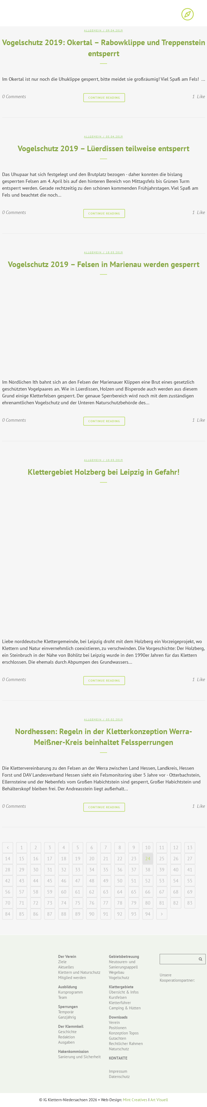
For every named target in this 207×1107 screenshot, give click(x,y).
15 (21, 859)
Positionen (117, 1027)
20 (91, 859)
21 (105, 859)
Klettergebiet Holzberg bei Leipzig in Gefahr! (104, 472)
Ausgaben (66, 1042)
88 (63, 914)
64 (119, 892)
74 (63, 903)
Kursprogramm (70, 992)
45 (49, 881)
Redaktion (66, 1036)
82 (175, 903)
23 (133, 859)
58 (35, 892)
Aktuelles (66, 967)
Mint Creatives (135, 1099)
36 (119, 870)
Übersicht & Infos (124, 992)
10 (147, 847)
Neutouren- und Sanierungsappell (123, 964)
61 (77, 892)
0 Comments (14, 96)
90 (91, 914)
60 (63, 892)
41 (189, 870)
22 (119, 859)
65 (133, 892)
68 (175, 892)
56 (7, 892)
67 (161, 892)
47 (77, 881)
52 (147, 881)
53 (161, 881)
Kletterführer (120, 1002)
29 (21, 870)
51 (133, 881)
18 (63, 859)
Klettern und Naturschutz (79, 972)
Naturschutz (119, 1048)
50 (119, 881)
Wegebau (116, 972)
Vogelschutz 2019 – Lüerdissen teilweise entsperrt (103, 148)
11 (161, 847)
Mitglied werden (72, 977)
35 (105, 870)
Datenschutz (119, 1076)
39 (161, 870)
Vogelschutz (119, 977)
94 (147, 914)
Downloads (118, 1017)
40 (175, 870)
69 (189, 892)
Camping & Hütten (125, 1007)
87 (49, 914)
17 (49, 859)
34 (91, 870)
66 (147, 892)
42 (7, 881)
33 (77, 870)
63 (105, 892)
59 (49, 892)
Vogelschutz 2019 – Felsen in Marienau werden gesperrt (103, 264)
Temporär (66, 1011)
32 (63, 870)
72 (35, 903)
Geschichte (67, 1031)
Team (62, 997)
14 (7, 859)
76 (91, 903)
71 (21, 903)
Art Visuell (159, 1099)
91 (105, 914)
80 (147, 903)
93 (133, 914)
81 (161, 903)
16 (35, 859)
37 (133, 870)
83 (189, 903)
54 (175, 881)
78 (119, 903)
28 (7, 870)
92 (119, 914)
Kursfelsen (118, 997)
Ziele (62, 961)
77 (105, 903)
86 (35, 914)
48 (91, 881)
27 (189, 859)
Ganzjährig (67, 1017)
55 (189, 881)
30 (35, 870)
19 (77, 859)
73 (49, 903)
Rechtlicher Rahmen (126, 1043)
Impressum (118, 1071)
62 (91, 892)
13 (189, 847)
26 (175, 859)
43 (21, 881)
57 (21, 892)
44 (35, 881)
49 (105, 881)
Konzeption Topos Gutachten (124, 1035)
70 (7, 903)
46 (63, 881)
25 (161, 859)
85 (21, 914)
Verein (114, 1022)
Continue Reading (104, 97)
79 (133, 903)
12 (175, 847)
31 (49, 870)
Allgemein (93, 30)
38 (147, 870)
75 (77, 903)
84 (7, 914)
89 (77, 914)
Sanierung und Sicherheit (79, 1056)
